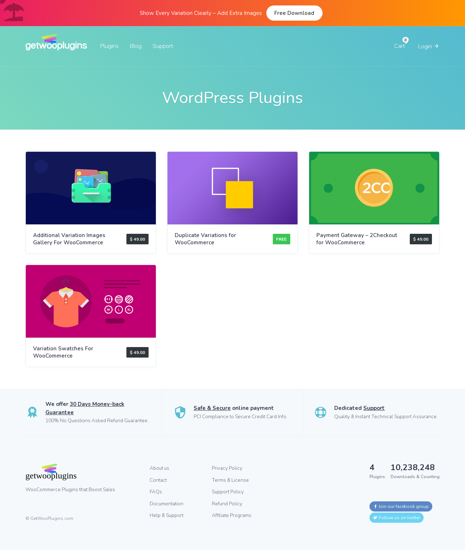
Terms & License (230, 480)
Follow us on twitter (396, 518)
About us (159, 468)
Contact (158, 480)
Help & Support (166, 515)
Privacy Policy (227, 468)
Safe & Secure (212, 408)
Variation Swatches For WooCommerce (63, 352)
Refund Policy (227, 503)
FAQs (156, 491)
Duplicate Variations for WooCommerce (205, 239)
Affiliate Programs (231, 515)
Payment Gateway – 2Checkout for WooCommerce (356, 239)
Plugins (109, 46)
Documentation (166, 503)
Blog (136, 46)
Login (429, 46)
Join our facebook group (401, 506)
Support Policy (228, 491)
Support (163, 46)
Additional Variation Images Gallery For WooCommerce (69, 239)
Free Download (294, 13)
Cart (399, 46)
